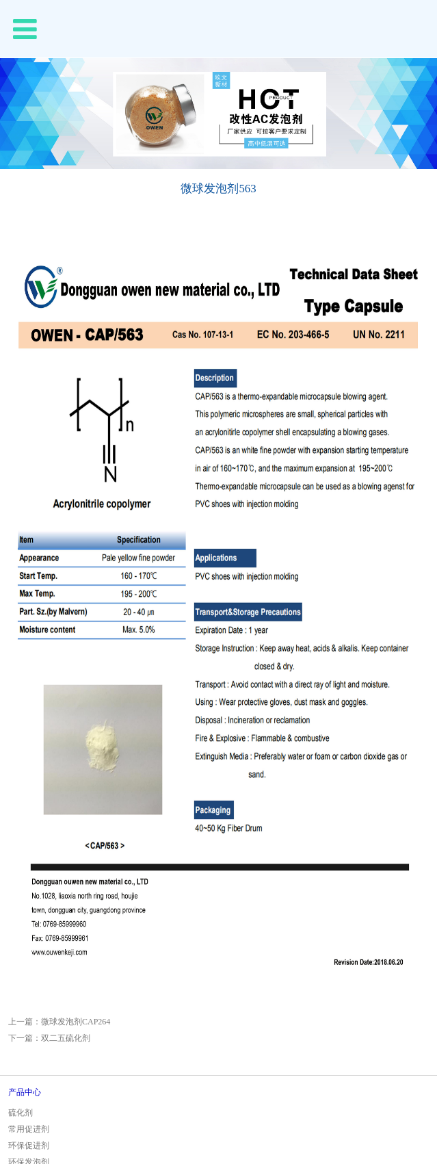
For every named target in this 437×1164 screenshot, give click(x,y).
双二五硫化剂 (65, 1038)
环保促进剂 (28, 1145)
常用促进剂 (28, 1129)
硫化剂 (20, 1112)
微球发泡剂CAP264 (75, 1021)
